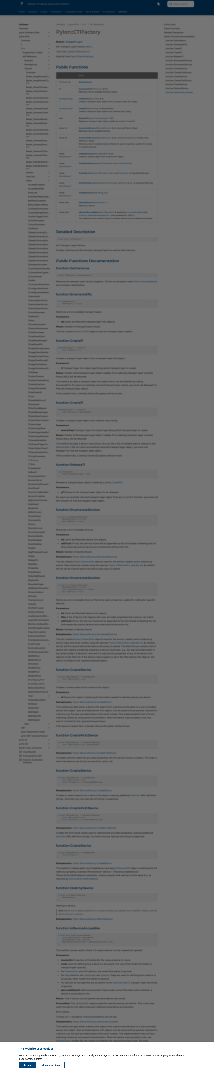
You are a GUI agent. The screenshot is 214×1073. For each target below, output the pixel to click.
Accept (28, 1065)
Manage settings (51, 1065)
